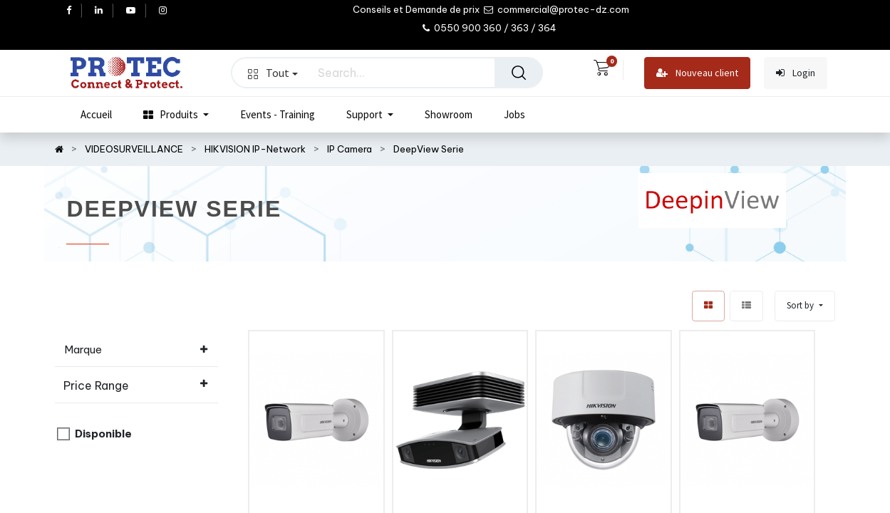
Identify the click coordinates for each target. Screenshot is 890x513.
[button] (804, 306)
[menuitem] (96, 115)
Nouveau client (697, 73)
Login (795, 73)
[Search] (519, 72)
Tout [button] (273, 73)
